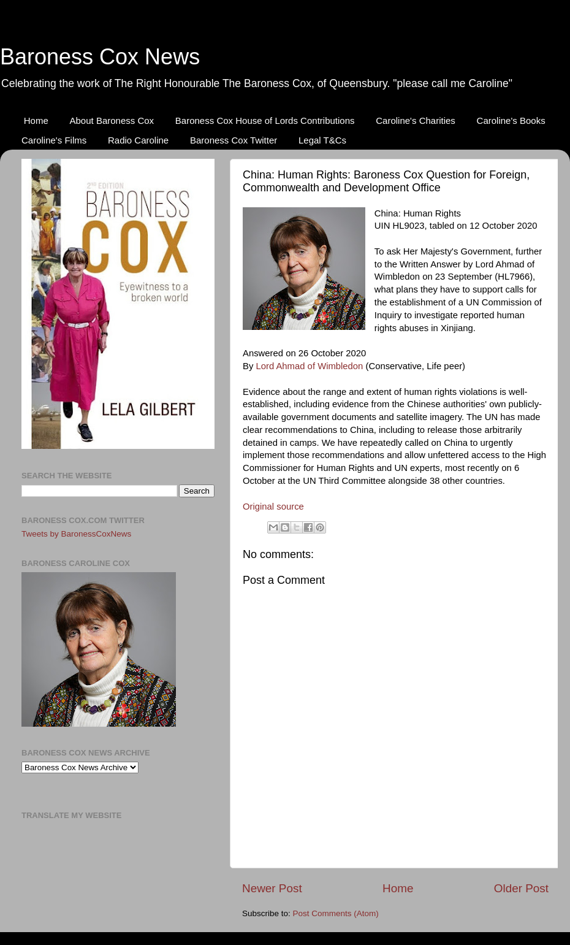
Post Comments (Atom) (336, 913)
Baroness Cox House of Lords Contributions (265, 120)
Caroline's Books (511, 120)
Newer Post (272, 888)
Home (36, 120)
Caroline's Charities (415, 120)
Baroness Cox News (100, 56)
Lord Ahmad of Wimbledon (309, 366)
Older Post (521, 888)
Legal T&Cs (322, 140)
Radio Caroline (138, 140)
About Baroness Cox (112, 120)
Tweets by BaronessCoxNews (76, 533)
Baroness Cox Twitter (233, 140)
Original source (273, 506)
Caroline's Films (53, 140)
